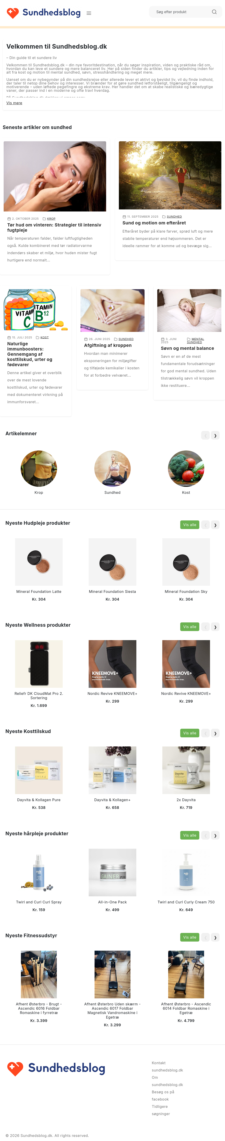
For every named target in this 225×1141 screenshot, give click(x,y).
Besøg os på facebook (163, 1095)
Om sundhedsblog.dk (167, 1081)
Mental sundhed (195, 340)
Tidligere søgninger (161, 1110)
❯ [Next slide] (215, 435)
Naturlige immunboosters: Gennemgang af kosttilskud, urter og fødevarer (29, 354)
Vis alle (189, 524)
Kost (44, 337)
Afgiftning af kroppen (108, 345)
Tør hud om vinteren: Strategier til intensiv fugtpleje (54, 227)
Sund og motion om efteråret (154, 223)
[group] (38, 473)
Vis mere (14, 103)
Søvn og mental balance (187, 348)
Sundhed (174, 216)
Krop (51, 218)
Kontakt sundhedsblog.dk (167, 1066)
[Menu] (89, 13)
